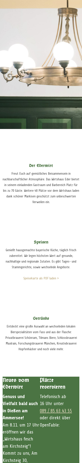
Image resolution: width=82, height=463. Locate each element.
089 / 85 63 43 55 (56, 410)
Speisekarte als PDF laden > (41, 278)
